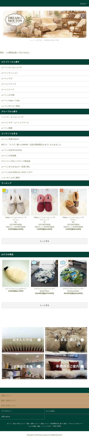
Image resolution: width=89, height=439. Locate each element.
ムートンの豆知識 (8, 156)
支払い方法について (19, 423)
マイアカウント (6, 411)
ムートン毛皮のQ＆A (10, 139)
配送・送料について (33, 423)
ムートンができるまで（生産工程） (16, 167)
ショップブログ (46, 426)
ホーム (9, 423)
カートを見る (50, 411)
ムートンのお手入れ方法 (11, 150)
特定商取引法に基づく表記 (58, 423)
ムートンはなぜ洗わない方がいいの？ (17, 172)
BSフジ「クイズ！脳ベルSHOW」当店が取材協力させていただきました (31, 144)
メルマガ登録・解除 (34, 426)
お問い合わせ (5, 416)
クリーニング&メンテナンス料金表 (15, 161)
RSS (54, 426)
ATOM (59, 426)
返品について (45, 423)
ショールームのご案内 (10, 178)
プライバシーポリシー (75, 423)
